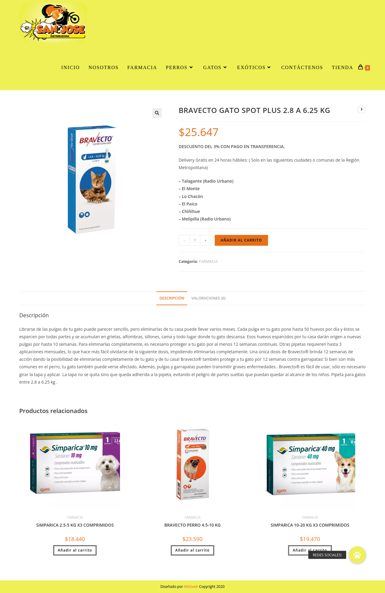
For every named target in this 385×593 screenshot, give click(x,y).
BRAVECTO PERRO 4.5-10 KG (192, 525)
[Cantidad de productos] (194, 240)
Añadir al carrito (241, 240)
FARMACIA (208, 261)
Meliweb (191, 586)
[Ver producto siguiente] (361, 109)
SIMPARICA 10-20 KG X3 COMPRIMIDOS (310, 525)
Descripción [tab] (171, 298)
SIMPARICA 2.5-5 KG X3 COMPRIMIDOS (75, 525)
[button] (157, 113)
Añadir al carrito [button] (75, 550)
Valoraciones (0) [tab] (208, 298)
